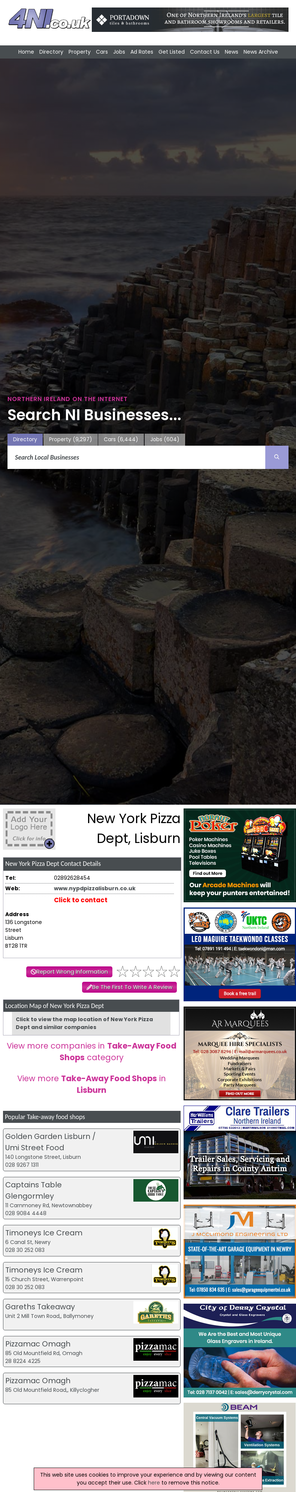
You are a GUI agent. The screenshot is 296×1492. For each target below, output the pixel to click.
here (154, 1482)
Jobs (119, 52)
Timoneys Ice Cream (43, 1233)
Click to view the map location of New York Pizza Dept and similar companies (84, 1023)
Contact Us (205, 52)
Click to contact (81, 900)
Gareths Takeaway (40, 1306)
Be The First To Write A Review (132, 987)
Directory (51, 52)
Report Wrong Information (72, 971)
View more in (91, 1084)
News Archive (261, 52)
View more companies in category (91, 1051)
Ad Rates (141, 52)
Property (80, 52)
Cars (102, 52)
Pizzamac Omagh (37, 1344)
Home (26, 52)
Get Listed (171, 52)
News (231, 52)
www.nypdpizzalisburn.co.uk (95, 888)
